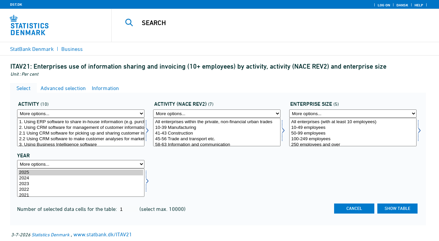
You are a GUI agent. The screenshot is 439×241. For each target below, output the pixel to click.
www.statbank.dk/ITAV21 (102, 234)
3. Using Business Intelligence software (80, 145)
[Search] (268, 22)
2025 (80, 172)
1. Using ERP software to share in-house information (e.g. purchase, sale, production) (80, 122)
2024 (80, 178)
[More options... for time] (80, 164)
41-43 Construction (216, 133)
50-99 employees (353, 133)
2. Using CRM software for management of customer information (80, 128)
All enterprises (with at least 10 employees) (353, 122)
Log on (384, 5)
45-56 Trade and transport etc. (216, 139)
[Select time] (80, 182)
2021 (80, 195)
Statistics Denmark (50, 234)
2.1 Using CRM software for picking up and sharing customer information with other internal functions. (80, 133)
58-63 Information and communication (216, 145)
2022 (80, 189)
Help (419, 5)
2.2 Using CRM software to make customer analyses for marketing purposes (80, 139)
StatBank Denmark (32, 49)
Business (72, 49)
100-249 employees (353, 139)
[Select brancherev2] (216, 132)
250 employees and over (353, 145)
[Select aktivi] (80, 132)
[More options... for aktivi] (80, 113)
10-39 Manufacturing (216, 128)
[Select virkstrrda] (353, 132)
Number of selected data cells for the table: (67, 209)
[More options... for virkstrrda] (353, 113)
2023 (80, 184)
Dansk (402, 5)
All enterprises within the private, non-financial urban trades (216, 122)
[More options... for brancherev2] (216, 113)
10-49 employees (353, 128)
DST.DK (16, 4)
